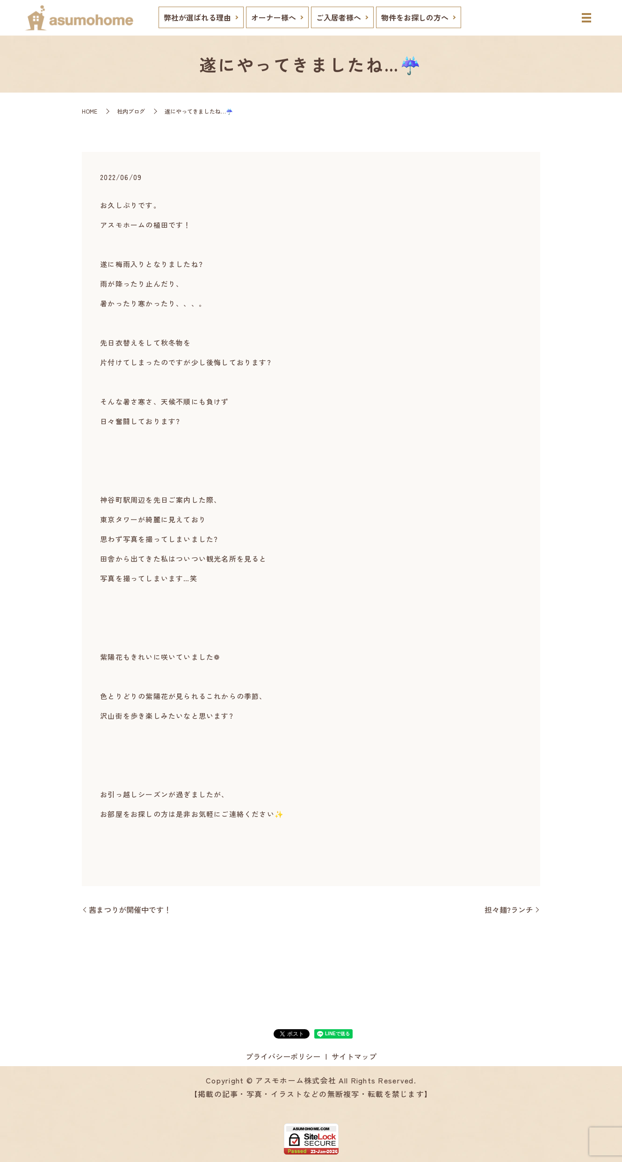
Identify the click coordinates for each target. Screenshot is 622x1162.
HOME (89, 111)
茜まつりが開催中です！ (130, 909)
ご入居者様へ (338, 17)
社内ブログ (131, 111)
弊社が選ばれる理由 (197, 17)
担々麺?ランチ (509, 909)
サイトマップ (354, 1056)
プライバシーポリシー (283, 1056)
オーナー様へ (273, 17)
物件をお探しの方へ (414, 17)
